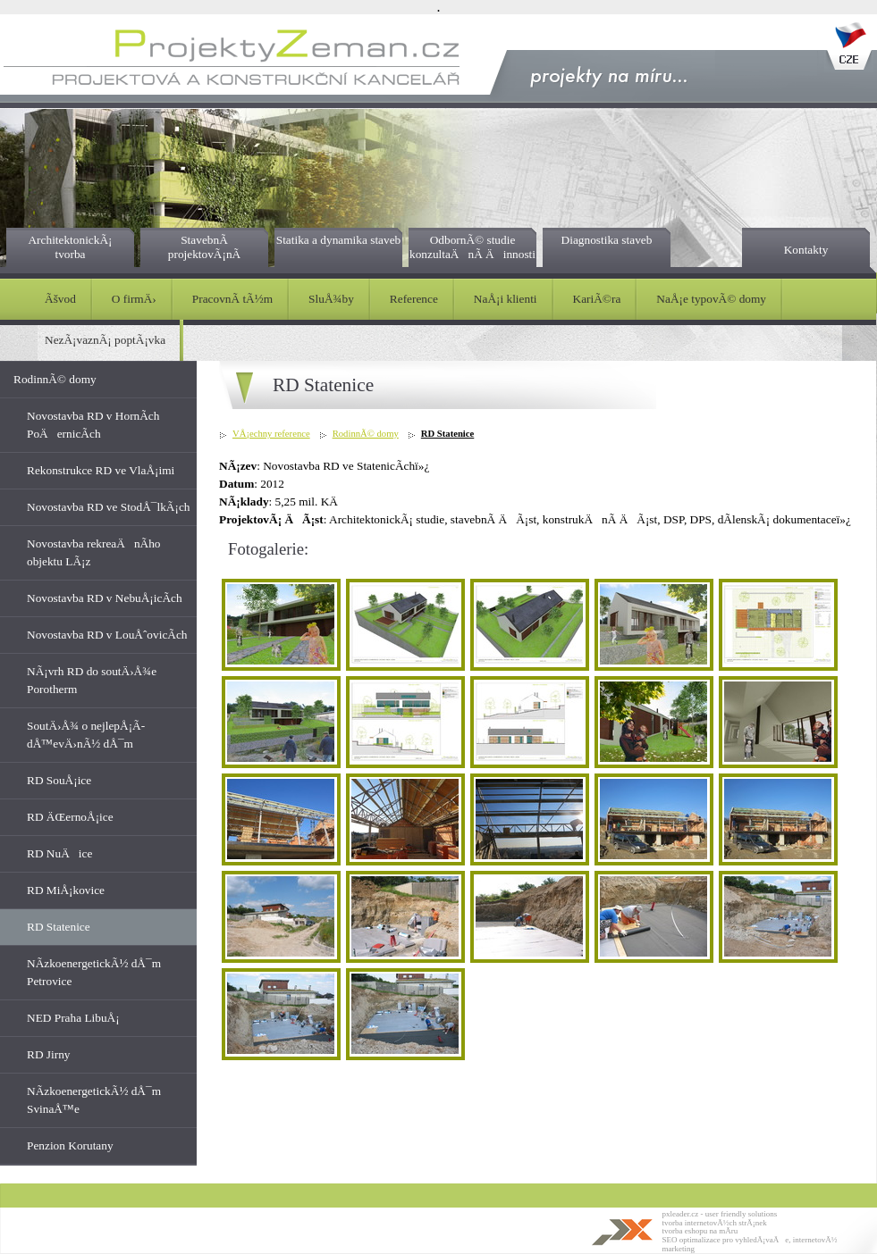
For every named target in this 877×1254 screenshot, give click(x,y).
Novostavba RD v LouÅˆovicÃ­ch (107, 634)
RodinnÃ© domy (55, 379)
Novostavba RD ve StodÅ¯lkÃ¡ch (108, 507)
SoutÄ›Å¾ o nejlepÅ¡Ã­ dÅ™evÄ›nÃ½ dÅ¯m (86, 734)
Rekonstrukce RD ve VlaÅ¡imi (100, 470)
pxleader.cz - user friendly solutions (720, 1213)
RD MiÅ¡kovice (66, 890)
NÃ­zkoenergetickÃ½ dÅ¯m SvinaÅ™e (94, 1100)
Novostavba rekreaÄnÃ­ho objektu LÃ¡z (94, 552)
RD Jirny (49, 1054)
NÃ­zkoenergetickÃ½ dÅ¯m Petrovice (94, 972)
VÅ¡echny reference (271, 434)
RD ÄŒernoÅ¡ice (70, 816)
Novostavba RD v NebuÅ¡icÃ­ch (104, 598)
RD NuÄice (59, 853)
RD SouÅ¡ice (59, 780)
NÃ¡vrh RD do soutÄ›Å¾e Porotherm (91, 680)
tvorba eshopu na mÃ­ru (700, 1230)
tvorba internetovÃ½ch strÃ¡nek (714, 1222)
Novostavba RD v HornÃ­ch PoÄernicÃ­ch (93, 424)
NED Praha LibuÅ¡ (73, 1017)
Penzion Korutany (70, 1145)
